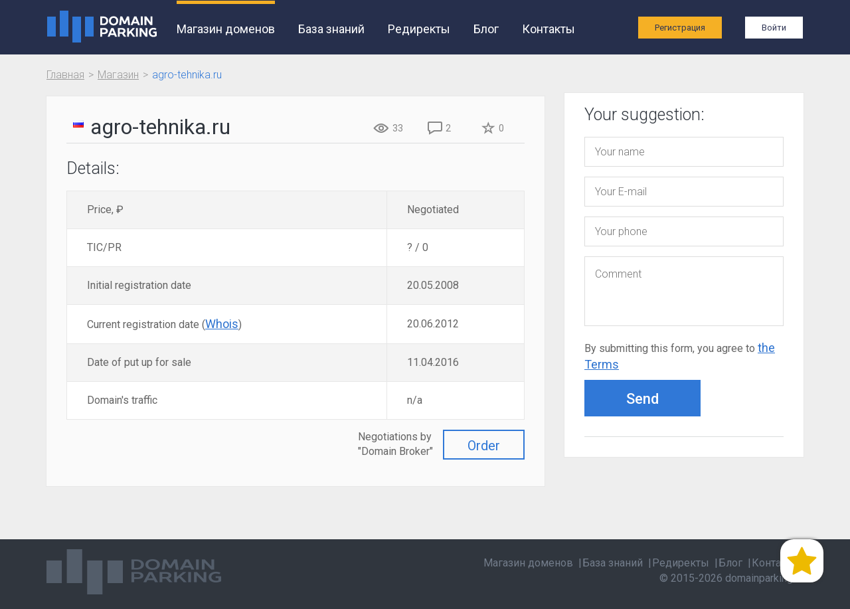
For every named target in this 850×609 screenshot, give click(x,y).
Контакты (548, 29)
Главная (65, 74)
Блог (486, 29)
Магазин (118, 74)
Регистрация (680, 28)
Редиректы (419, 29)
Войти (774, 28)
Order (484, 446)
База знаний (331, 29)
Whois (221, 324)
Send (642, 399)
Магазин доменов (226, 29)
